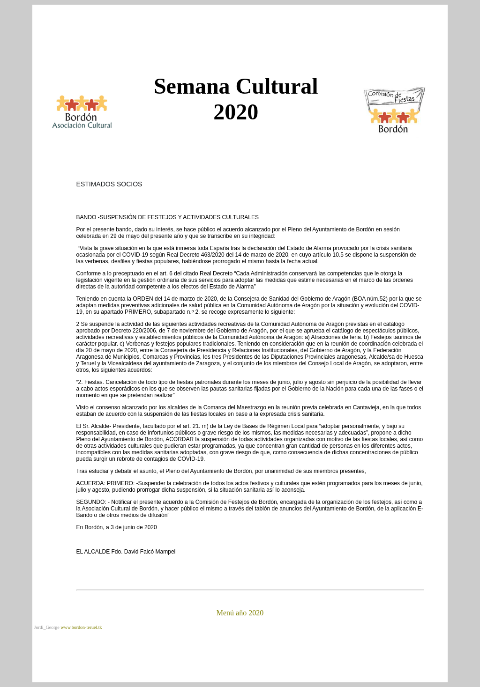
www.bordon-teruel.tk (81, 627)
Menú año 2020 (240, 613)
